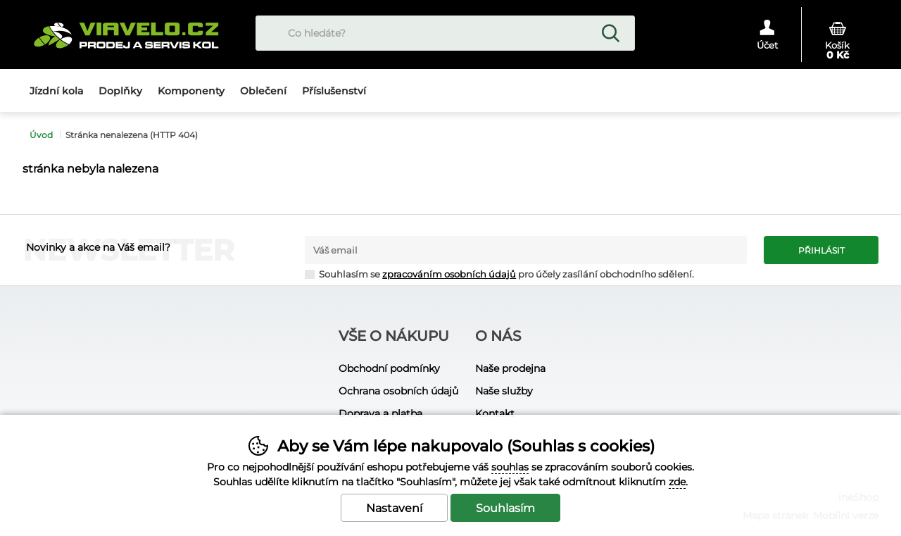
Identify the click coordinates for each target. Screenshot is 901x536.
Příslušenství (334, 91)
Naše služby (504, 391)
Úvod (41, 135)
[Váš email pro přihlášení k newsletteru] (525, 250)
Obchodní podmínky (389, 368)
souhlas (510, 467)
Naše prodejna (510, 368)
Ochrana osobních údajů (398, 391)
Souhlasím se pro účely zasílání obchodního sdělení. (499, 274)
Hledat (610, 33)
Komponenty (191, 91)
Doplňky (120, 91)
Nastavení (394, 508)
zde (677, 481)
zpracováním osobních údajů (449, 274)
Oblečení (263, 91)
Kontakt (495, 413)
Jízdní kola (56, 91)
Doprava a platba (380, 413)
